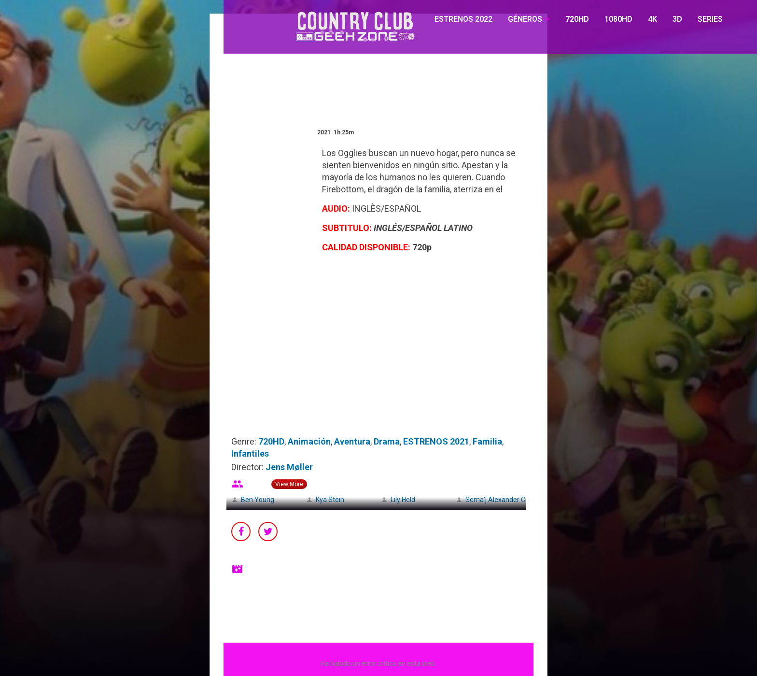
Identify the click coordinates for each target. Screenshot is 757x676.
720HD (577, 19)
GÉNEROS (525, 19)
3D (677, 19)
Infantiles (250, 453)
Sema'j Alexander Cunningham (512, 499)
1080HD (618, 19)
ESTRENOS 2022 (463, 19)
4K (652, 19)
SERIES (710, 19)
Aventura (352, 441)
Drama (387, 441)
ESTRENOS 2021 (436, 441)
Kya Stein (330, 499)
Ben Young (257, 499)
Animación (309, 441)
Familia (487, 441)
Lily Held (403, 499)
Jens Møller (289, 467)
